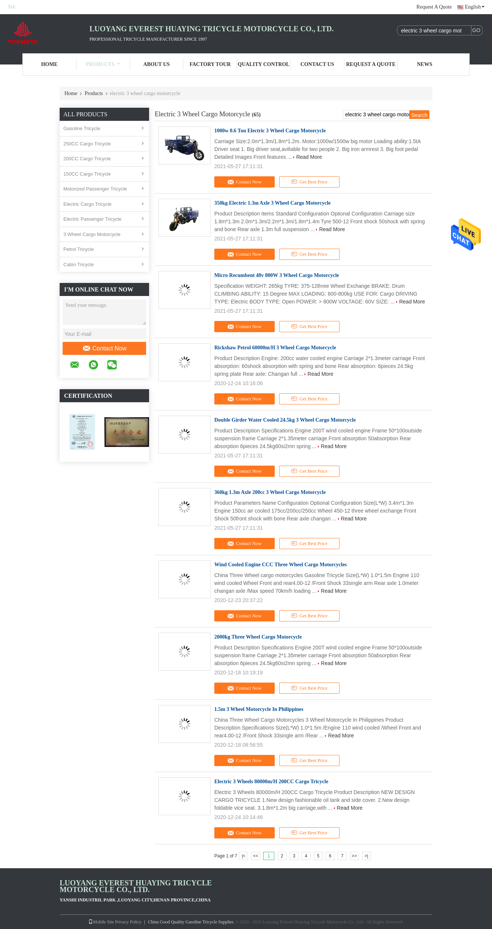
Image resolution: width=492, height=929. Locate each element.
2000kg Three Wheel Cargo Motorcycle (258, 637)
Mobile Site (101, 922)
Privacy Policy (128, 922)
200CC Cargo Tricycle (87, 158)
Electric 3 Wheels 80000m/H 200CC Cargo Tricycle (271, 781)
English (475, 7)
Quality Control (264, 64)
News (424, 64)
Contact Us (317, 64)
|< (243, 856)
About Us (156, 64)
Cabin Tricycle (78, 264)
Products (103, 64)
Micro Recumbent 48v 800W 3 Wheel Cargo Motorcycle (276, 275)
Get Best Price (309, 182)
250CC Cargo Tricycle (87, 144)
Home (49, 64)
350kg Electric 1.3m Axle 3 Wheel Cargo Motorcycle (272, 203)
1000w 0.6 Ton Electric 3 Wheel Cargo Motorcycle (270, 130)
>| (366, 856)
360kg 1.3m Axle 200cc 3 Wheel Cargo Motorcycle (270, 492)
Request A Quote (434, 7)
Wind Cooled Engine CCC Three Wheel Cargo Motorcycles (280, 564)
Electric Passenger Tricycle (92, 219)
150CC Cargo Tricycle (87, 174)
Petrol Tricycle (78, 249)
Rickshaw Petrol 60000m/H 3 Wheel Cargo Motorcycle (275, 347)
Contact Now (104, 348)
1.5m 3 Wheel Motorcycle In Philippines (258, 709)
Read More (309, 157)
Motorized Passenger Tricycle (95, 189)
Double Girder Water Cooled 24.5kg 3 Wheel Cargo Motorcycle (285, 420)
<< (255, 856)
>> (354, 856)
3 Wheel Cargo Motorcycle (91, 234)
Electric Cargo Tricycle (87, 204)
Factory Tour (209, 64)
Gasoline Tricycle (81, 128)
